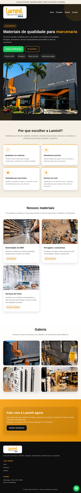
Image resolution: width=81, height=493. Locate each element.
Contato (75, 12)
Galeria (67, 12)
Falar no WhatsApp (9, 482)
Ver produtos (32, 49)
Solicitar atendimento (16, 428)
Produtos (59, 12)
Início (52, 12)
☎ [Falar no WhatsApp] (76, 488)
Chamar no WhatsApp (13, 49)
